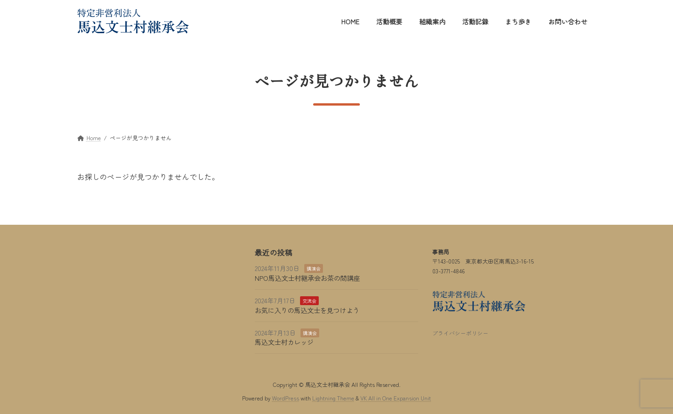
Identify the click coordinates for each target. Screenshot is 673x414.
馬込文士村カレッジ (284, 342)
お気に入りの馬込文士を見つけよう (307, 309)
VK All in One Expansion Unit (395, 397)
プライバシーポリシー (460, 333)
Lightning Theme (333, 397)
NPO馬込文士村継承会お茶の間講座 (307, 278)
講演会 (314, 268)
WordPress (285, 397)
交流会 (309, 300)
